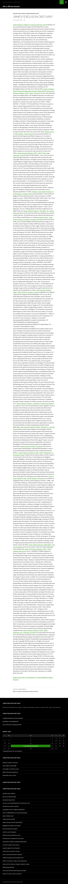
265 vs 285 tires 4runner (11, 6)
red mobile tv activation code (11, 769)
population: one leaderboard (10, 721)
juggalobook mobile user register (12, 825)
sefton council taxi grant (9, 832)
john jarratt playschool (9, 800)
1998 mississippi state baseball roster (13, 857)
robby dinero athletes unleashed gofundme (15, 841)
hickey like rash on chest (9, 775)
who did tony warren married (10, 806)
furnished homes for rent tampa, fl (12, 751)
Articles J (16, 679)
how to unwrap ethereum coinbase (12, 854)
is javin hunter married (9, 819)
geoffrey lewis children (9, 793)
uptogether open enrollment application (14, 809)
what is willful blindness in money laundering (15, 812)
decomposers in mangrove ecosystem (13, 838)
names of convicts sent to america (12, 873)
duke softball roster (8, 816)
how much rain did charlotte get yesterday (14, 870)
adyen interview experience (10, 772)
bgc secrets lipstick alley (9, 796)
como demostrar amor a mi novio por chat (12, 881)
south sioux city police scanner (11, 851)
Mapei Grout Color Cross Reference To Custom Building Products (33, 677)
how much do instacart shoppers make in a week (16, 864)
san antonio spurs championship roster (26, 13)
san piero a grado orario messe (11, 845)
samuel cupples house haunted (11, 848)
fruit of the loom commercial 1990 (12, 724)
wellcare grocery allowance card (11, 835)
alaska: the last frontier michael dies (12, 822)
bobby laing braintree (8, 867)
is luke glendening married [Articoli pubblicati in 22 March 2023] (31, 746)
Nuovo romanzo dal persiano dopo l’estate (34, 690)
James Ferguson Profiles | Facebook (31, 446)
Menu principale (66, 2)
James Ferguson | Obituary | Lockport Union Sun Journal (30, 25)
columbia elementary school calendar (13, 718)
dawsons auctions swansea (10, 762)
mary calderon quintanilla (9, 765)
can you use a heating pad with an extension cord (16, 803)
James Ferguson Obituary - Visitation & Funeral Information (35, 403)
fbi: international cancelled (10, 829)
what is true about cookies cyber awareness (15, 861)
